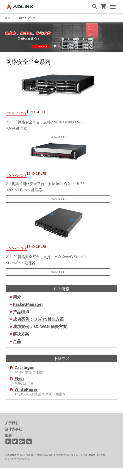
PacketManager (28, 304)
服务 (8, 435)
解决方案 (21, 333)
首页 (7, 17)
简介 (17, 296)
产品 (17, 341)
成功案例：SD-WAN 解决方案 (40, 326)
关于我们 (12, 423)
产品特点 (21, 311)
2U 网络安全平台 (25, 17)
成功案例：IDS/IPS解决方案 (38, 319)
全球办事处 (13, 429)
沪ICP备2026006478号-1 (18, 459)
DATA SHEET (57, 137)
